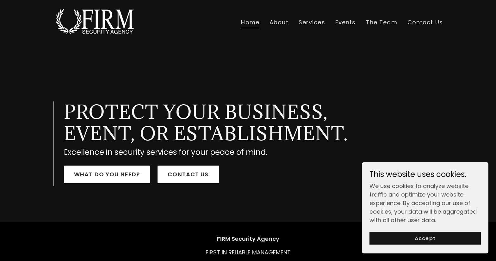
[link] (94, 21)
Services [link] (312, 22)
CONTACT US (188, 174)
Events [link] (345, 22)
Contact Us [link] (425, 22)
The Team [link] (381, 22)
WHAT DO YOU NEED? (107, 174)
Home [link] (250, 22)
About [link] (279, 22)
